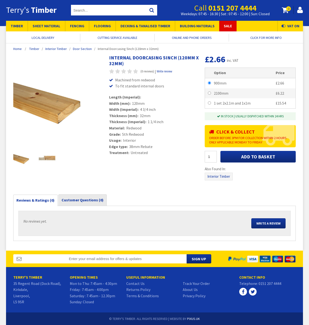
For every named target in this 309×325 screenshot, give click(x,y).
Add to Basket (258, 157)
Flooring (102, 26)
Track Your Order (196, 283)
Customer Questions (83, 200)
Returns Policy (138, 289)
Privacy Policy (194, 295)
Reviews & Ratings (35, 200)
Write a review (268, 223)
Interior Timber (218, 176)
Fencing (77, 26)
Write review (164, 71)
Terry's (31, 10)
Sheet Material (46, 26)
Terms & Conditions (142, 295)
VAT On (290, 26)
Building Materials (197, 26)
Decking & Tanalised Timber (145, 26)
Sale (228, 26)
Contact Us (135, 283)
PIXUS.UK (193, 319)
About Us (190, 289)
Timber (17, 26)
